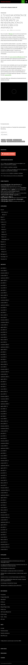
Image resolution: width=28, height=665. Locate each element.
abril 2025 (3, 290)
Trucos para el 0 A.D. (5, 558)
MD (9, 30)
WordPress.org (4, 635)
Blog (2, 217)
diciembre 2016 (4, 487)
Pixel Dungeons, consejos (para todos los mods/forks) (12, 570)
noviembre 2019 (4, 428)
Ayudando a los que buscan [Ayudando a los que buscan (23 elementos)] (12, 184)
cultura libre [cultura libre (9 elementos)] (9, 187)
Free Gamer (3, 594)
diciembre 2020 (4, 396)
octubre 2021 (3, 374)
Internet (2, 249)
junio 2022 (3, 354)
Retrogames (3, 254)
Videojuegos (4, 239)
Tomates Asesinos (6, 1)
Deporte (2, 241)
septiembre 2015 (4, 522)
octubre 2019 (3, 431)
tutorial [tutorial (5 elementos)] (23, 197)
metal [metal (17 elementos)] (13, 191)
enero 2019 (3, 438)
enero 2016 (3, 512)
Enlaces (3, 251)
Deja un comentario (16, 30)
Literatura (3, 234)
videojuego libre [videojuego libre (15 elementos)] (12, 199)
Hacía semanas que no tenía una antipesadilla (13, 175)
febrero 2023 (3, 339)
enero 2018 (3, 458)
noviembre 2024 (4, 300)
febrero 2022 (3, 364)
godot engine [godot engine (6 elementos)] (17, 189)
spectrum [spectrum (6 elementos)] (15, 197)
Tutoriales (3, 259)
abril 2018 (3, 453)
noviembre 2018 (4, 443)
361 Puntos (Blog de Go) (6, 611)
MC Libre (3, 619)
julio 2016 (3, 500)
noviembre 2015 (4, 517)
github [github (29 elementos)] (4, 189)
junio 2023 (3, 332)
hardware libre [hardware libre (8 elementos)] (23, 189)
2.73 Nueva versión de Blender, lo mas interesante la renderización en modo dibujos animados (14, 21)
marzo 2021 (3, 389)
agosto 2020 (3, 406)
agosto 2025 (3, 280)
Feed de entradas (4, 630)
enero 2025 (3, 297)
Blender (11, 33)
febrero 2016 (3, 510)
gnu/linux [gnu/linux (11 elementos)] (8, 189)
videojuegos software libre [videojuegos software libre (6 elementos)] (17, 201)
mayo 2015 (3, 532)
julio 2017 (3, 470)
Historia (3, 229)
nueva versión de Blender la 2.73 (17, 56)
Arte (2, 209)
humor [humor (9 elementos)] (2, 191)
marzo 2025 (3, 292)
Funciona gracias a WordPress (6, 663)
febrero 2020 (3, 421)
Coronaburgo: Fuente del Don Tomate (9, 583)
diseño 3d (4, 141)
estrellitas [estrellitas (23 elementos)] (23, 188)
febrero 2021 (3, 391)
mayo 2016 (3, 502)
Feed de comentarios (5, 633)
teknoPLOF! (3, 599)
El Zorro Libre (4, 614)
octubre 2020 (3, 401)
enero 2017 (3, 485)
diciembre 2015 (4, 514)
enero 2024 (3, 317)
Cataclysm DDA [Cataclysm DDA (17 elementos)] (5, 186)
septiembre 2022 (4, 347)
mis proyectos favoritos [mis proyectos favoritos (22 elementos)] (7, 193)
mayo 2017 (3, 475)
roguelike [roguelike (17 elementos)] (16, 194)
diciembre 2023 (4, 319)
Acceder (2, 628)
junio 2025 (3, 285)
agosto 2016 (3, 497)
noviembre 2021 (4, 371)
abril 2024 (3, 312)
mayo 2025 (3, 287)
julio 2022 (3, 352)
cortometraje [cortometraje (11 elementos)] (4, 187)
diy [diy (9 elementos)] (15, 187)
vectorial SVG (8, 75)
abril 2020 (3, 416)
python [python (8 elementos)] (25, 193)
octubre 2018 (3, 445)
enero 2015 (3, 542)
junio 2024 (3, 307)
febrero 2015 (3, 539)
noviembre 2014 (4, 547)
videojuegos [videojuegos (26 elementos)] (19, 199)
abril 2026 (3, 268)
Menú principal (26, 1)
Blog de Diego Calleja (5, 606)
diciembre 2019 (4, 426)
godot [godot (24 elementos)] (13, 189)
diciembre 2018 (4, 440)
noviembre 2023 (4, 322)
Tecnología (3, 12)
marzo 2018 (3, 455)
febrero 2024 (3, 315)
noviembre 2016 (4, 490)
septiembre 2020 (4, 403)
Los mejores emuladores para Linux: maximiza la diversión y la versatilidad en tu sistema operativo (14, 565)
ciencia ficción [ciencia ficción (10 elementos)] (12, 186)
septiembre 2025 (4, 278)
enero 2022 (3, 366)
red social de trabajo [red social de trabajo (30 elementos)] (7, 194)
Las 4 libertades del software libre (8, 568)
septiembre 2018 (4, 448)
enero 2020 (3, 423)
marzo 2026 (3, 270)
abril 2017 (3, 477)
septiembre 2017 (4, 465)
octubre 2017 (3, 463)
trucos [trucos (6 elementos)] (20, 197)
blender (3, 139)
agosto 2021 (3, 379)
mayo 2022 (3, 356)
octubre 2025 (3, 275)
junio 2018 (3, 450)
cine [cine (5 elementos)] (16, 186)
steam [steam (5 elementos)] (18, 197)
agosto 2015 (3, 524)
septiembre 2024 (4, 305)
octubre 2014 (3, 549)
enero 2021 (3, 394)
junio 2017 (3, 473)
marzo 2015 (3, 537)
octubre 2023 (3, 324)
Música (2, 236)
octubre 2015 (3, 519)
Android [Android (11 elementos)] (2, 184)
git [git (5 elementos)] (1, 189)
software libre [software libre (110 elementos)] (7, 197)
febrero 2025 (3, 295)
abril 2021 (3, 386)
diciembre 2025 (4, 273)
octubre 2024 (3, 302)
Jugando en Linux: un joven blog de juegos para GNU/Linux (13, 577)
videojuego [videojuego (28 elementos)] (4, 199)
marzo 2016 (3, 507)
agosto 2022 (3, 349)
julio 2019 (3, 433)
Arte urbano (4, 212)
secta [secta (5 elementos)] (20, 194)
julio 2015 (3, 527)
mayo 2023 (3, 334)
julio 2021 (3, 381)
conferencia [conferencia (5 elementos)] (19, 186)
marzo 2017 (3, 480)
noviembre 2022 (4, 344)
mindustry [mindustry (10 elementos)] (17, 191)
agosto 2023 (3, 327)
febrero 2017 (3, 482)
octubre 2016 (3, 492)
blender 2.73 (9, 139)
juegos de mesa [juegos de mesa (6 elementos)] (6, 191)
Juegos (2, 231)
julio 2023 (3, 329)
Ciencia (2, 219)
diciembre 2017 (4, 460)
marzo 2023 (3, 337)
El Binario (3, 602)
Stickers (3, 214)
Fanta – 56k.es (4, 616)
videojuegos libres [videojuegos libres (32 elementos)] (7, 201)
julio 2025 (3, 282)
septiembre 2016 (4, 495)
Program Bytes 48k (5, 597)
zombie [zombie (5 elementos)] (24, 201)
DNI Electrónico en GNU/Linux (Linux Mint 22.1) (11, 585)
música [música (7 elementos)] (15, 193)
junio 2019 (3, 435)
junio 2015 (3, 529)
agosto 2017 (3, 468)
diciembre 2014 (4, 544)
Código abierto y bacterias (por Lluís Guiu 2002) (11, 640)
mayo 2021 (3, 384)
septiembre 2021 (4, 376)
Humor (2, 246)
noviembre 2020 (4, 398)
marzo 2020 (3, 418)
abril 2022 (3, 359)
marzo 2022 (3, 361)
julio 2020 (3, 408)
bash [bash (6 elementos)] (21, 184)
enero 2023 (3, 342)
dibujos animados (17, 139)
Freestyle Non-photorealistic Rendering (16, 141)
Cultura (2, 222)
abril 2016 (3, 505)
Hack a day (3, 604)
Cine (2, 227)
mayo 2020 (3, 413)
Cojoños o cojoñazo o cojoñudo (10, 167)
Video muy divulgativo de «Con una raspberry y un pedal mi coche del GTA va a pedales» (13, 164)
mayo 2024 (3, 310)
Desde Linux (3, 609)
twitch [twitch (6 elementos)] (25, 197)
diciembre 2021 (4, 369)
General (2, 244)
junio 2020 (3, 411)
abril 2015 (3, 534)
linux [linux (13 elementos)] (10, 191)
